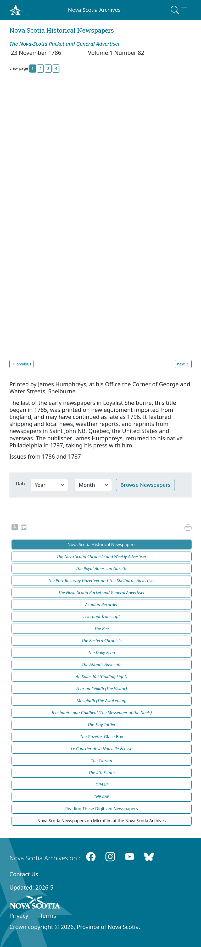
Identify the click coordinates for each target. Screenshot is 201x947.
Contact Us (23, 874)
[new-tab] (15, 528)
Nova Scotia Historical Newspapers (102, 544)
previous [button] (21, 364)
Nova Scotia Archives (94, 9)
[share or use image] (24, 528)
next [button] (183, 364)
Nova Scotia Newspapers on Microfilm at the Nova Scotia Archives (101, 821)
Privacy (18, 915)
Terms (48, 915)
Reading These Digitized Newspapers (101, 809)
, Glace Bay (101, 736)
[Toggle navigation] (180, 10)
